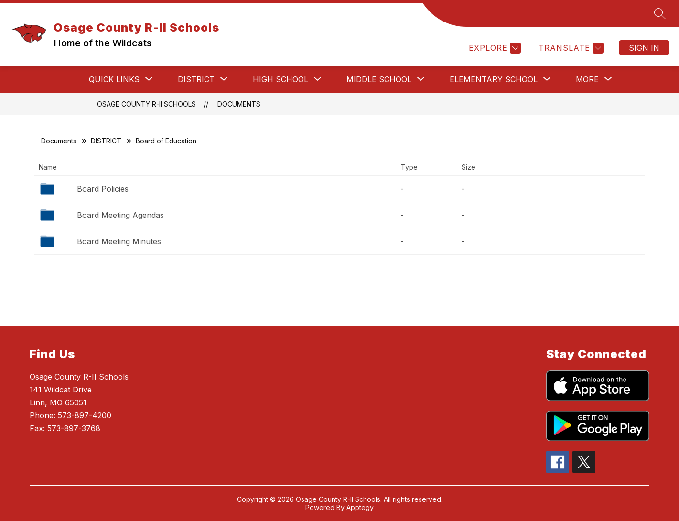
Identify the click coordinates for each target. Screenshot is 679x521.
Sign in (644, 48)
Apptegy (360, 507)
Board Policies (103, 189)
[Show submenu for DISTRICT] (196, 79)
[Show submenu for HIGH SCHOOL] (280, 79)
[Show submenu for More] (587, 79)
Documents (238, 104)
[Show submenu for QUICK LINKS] (114, 79)
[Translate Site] (570, 48)
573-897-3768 (73, 428)
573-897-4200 (84, 415)
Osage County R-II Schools (146, 104)
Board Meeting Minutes (119, 241)
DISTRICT (106, 141)
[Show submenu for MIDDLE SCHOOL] (378, 79)
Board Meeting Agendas (120, 215)
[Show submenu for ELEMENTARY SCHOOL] (494, 79)
